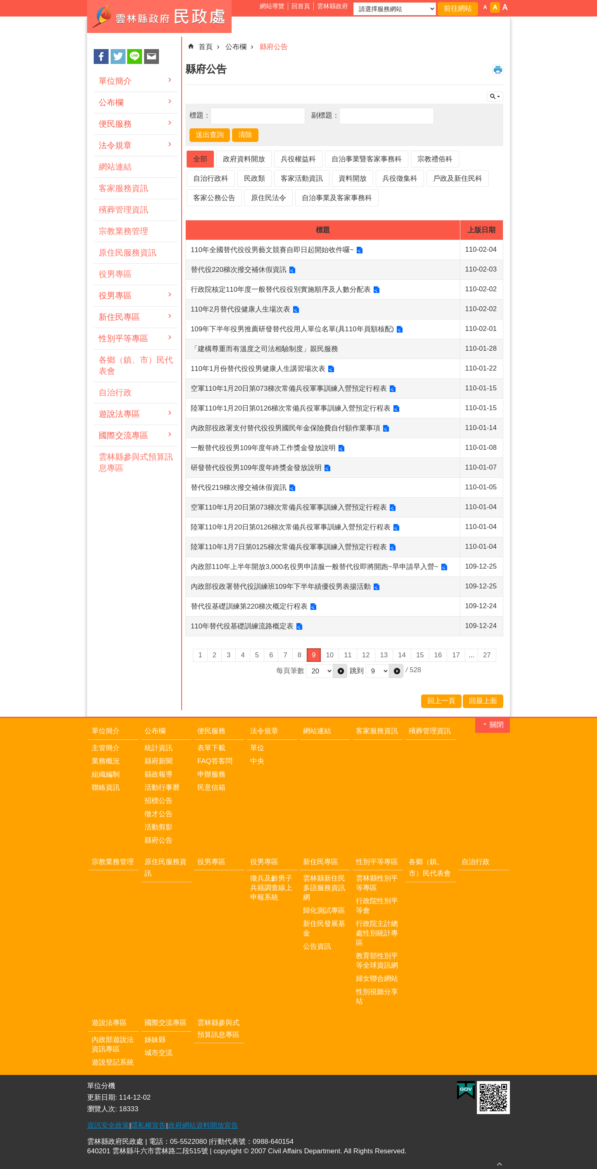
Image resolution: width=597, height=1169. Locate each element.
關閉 (497, 725)
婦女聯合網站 (377, 978)
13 (384, 655)
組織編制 (106, 774)
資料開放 (353, 178)
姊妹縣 (155, 1040)
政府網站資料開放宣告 (203, 1125)
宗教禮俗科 (434, 159)
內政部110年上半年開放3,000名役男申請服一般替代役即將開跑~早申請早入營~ (314, 567)
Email (151, 56)
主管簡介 (106, 748)
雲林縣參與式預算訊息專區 (136, 462)
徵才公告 (159, 814)
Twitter (118, 56)
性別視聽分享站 (377, 996)
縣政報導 (159, 774)
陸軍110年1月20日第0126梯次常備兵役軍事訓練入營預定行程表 (291, 408)
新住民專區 (119, 316)
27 (487, 655)
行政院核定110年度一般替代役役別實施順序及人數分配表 (281, 289)
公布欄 (111, 102)
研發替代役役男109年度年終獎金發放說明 (256, 468)
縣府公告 (274, 47)
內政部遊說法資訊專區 (113, 1044)
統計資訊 (159, 748)
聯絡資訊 (106, 787)
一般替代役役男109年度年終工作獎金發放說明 (263, 448)
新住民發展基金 (324, 928)
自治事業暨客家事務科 (367, 159)
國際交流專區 (123, 435)
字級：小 (485, 7)
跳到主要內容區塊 (4, 4)
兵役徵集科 (399, 178)
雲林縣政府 (332, 5)
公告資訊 (317, 946)
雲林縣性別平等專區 (377, 883)
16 (438, 655)
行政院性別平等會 (377, 905)
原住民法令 (268, 198)
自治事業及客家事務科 (337, 198)
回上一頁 (441, 701)
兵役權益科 (298, 159)
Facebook (101, 56)
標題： (200, 115)
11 (348, 655)
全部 (200, 159)
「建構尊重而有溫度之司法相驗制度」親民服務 (264, 349)
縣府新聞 (159, 761)
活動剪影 (159, 827)
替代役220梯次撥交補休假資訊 (239, 270)
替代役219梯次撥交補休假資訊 (239, 487)
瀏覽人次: (103, 1109)
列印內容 (498, 69)
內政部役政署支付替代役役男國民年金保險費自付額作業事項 (285, 428)
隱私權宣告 (148, 1125)
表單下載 (211, 748)
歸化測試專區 (324, 910)
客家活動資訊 (302, 178)
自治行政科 (210, 178)
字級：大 (505, 7)
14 (402, 655)
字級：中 (495, 7)
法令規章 (115, 145)
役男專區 (115, 274)
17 (456, 655)
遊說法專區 (119, 413)
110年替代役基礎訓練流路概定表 (242, 626)
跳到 (357, 670)
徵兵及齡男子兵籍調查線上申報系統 (271, 887)
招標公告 (159, 801)
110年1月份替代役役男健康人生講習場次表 (258, 369)
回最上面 (499, 1164)
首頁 (206, 47)
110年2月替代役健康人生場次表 (240, 309)
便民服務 (115, 123)
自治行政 (115, 392)
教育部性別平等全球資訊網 (377, 960)
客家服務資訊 (123, 188)
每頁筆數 (290, 670)
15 (420, 655)
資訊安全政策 (108, 1125)
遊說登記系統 (113, 1062)
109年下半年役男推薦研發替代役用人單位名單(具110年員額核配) (292, 329)
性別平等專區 (123, 338)
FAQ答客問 (214, 761)
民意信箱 (211, 787)
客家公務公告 (214, 198)
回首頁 (300, 5)
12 (366, 655)
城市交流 (159, 1053)
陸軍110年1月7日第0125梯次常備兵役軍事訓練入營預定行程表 (289, 547)
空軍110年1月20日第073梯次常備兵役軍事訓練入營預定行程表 (289, 388)
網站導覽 (272, 5)
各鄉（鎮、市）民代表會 (136, 365)
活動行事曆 (162, 787)
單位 (257, 748)
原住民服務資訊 (127, 252)
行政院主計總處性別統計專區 (377, 933)
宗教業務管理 (123, 231)
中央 (257, 761)
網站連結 (115, 166)
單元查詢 (495, 97)
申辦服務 (211, 774)
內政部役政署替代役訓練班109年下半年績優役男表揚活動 (281, 586)
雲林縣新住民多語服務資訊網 (324, 887)
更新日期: (103, 1097)
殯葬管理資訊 (123, 209)
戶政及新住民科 (457, 178)
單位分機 (101, 1086)
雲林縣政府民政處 (159, 16)
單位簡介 (115, 80)
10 (330, 655)
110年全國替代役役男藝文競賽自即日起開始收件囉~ (272, 250)
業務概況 (106, 761)
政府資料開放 (244, 159)
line (134, 56)
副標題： (325, 115)
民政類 (254, 178)
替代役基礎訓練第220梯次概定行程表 (249, 606)
